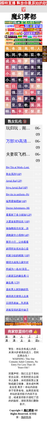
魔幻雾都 (23, 16)
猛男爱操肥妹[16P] (16, 201)
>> (37, 319)
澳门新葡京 (19, 340)
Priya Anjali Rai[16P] (17, 187)
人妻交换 (25, 336)
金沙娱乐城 (34, 340)
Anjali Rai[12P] (14, 180)
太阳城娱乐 (26, 340)
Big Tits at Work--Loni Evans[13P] (23, 167)
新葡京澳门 (11, 336)
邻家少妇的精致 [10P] (18, 255)
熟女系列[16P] (14, 174)
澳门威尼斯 (19, 336)
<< (15, 319)
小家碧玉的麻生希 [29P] (19, 275)
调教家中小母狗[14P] (17, 235)
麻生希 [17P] (13, 282)
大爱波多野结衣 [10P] (18, 221)
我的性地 (26, 417)
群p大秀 (39, 340)
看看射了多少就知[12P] (19, 214)
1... (11, 319)
